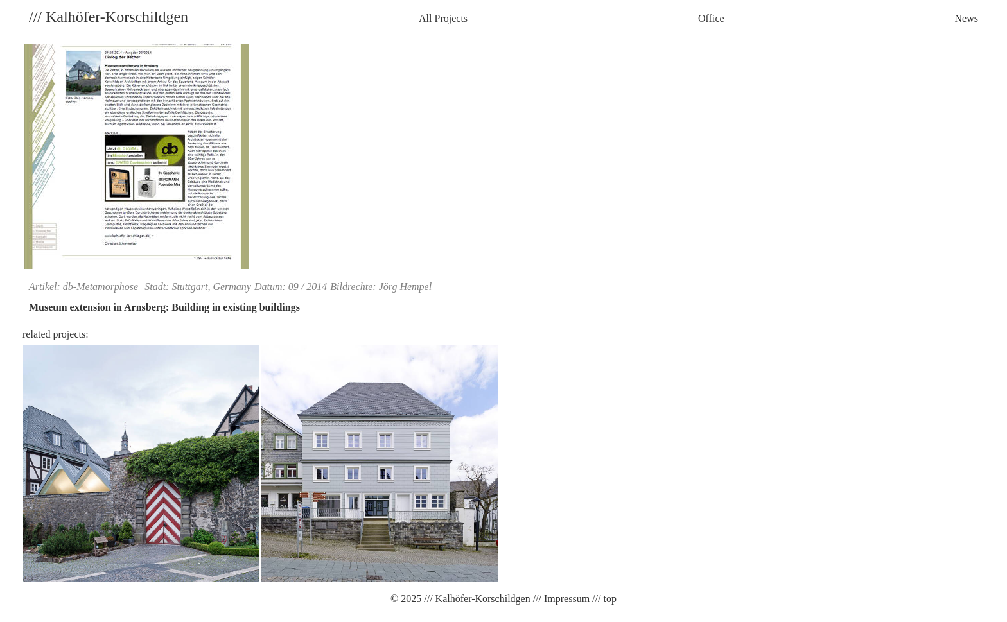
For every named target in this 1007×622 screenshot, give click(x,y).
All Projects (443, 18)
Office (711, 18)
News (966, 18)
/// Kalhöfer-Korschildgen (475, 598)
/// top (603, 598)
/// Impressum (560, 598)
